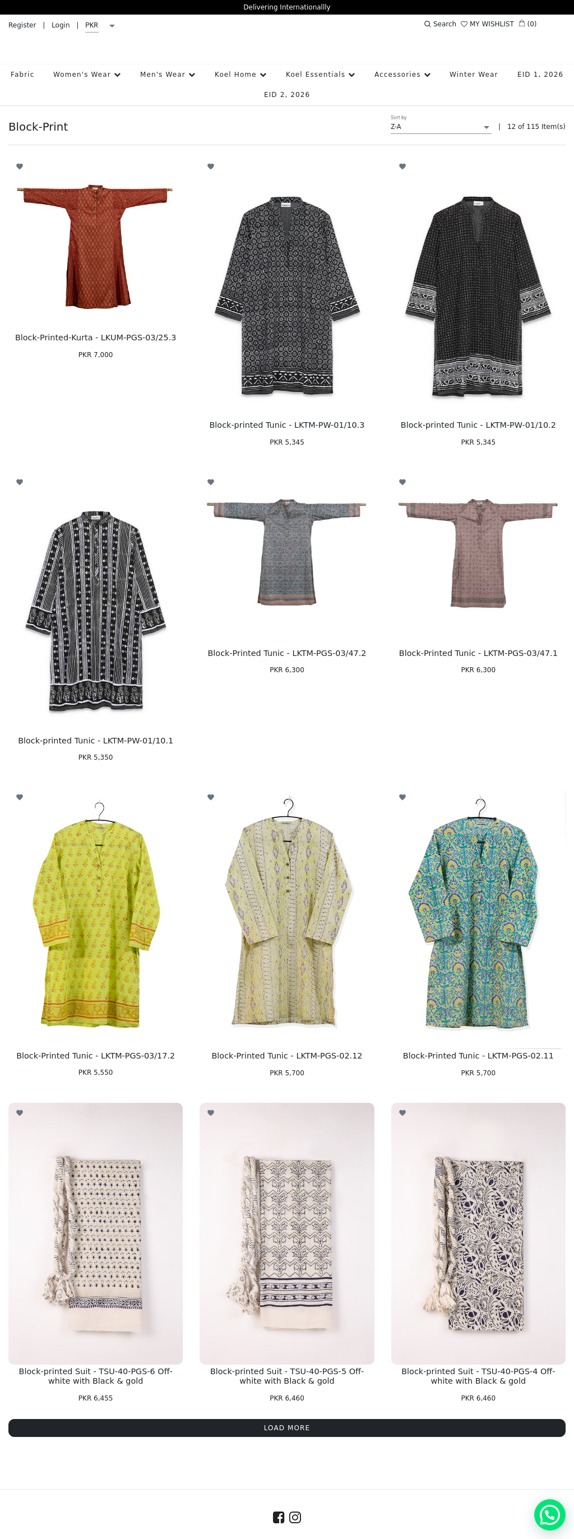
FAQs (318, 1528)
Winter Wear (474, 60)
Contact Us (226, 1528)
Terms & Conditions (377, 1528)
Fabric (22, 60)
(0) (528, 24)
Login (61, 25)
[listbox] (102, 26)
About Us (177, 1528)
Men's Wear (168, 60)
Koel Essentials (320, 60)
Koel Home (241, 60)
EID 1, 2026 (540, 60)
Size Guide (279, 1528)
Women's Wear (87, 60)
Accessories (402, 60)
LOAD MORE (287, 1414)
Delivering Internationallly (286, 7)
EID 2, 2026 (287, 81)
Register (22, 25)
